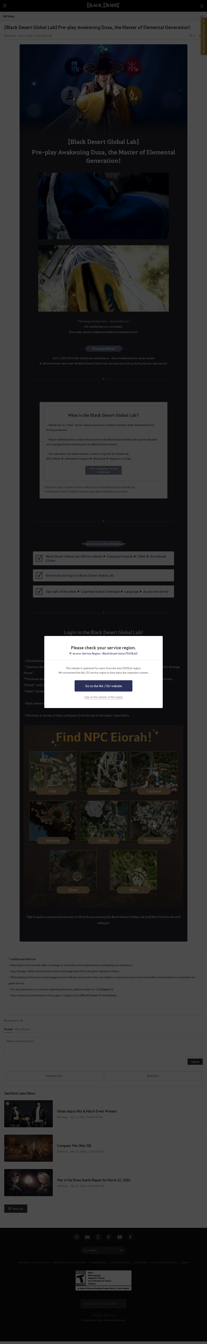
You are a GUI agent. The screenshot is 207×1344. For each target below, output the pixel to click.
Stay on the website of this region (103, 697)
